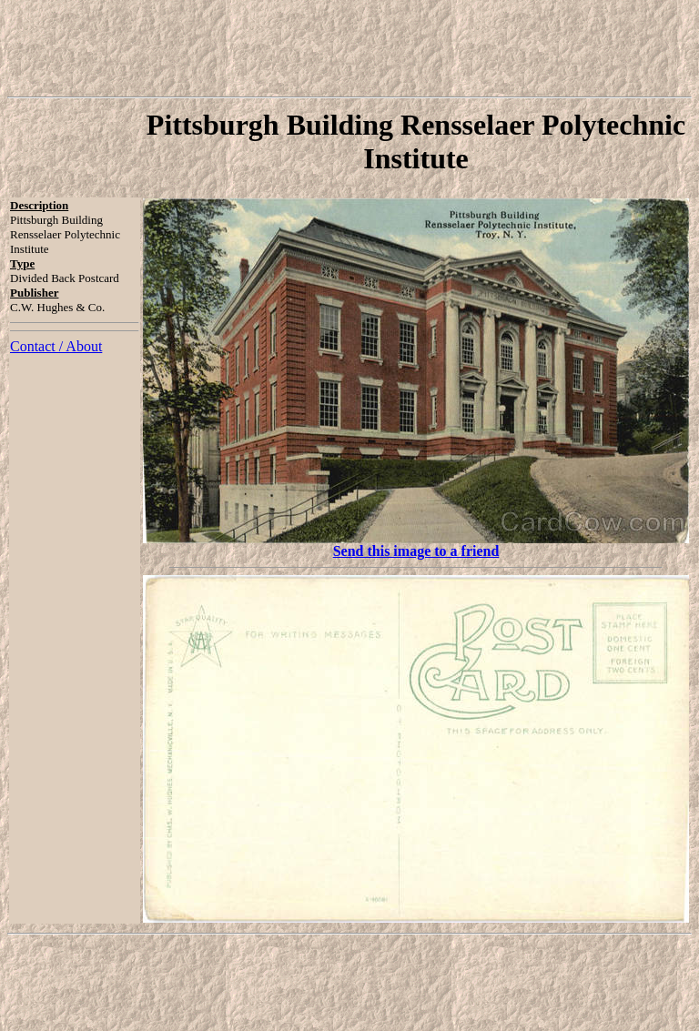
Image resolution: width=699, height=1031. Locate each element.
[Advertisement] (349, 48)
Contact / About (56, 346)
